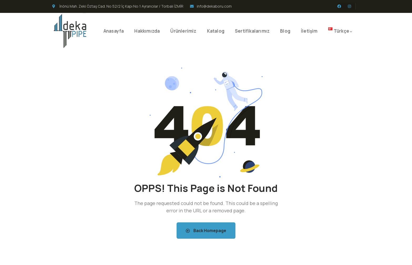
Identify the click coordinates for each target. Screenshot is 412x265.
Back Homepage (206, 230)
